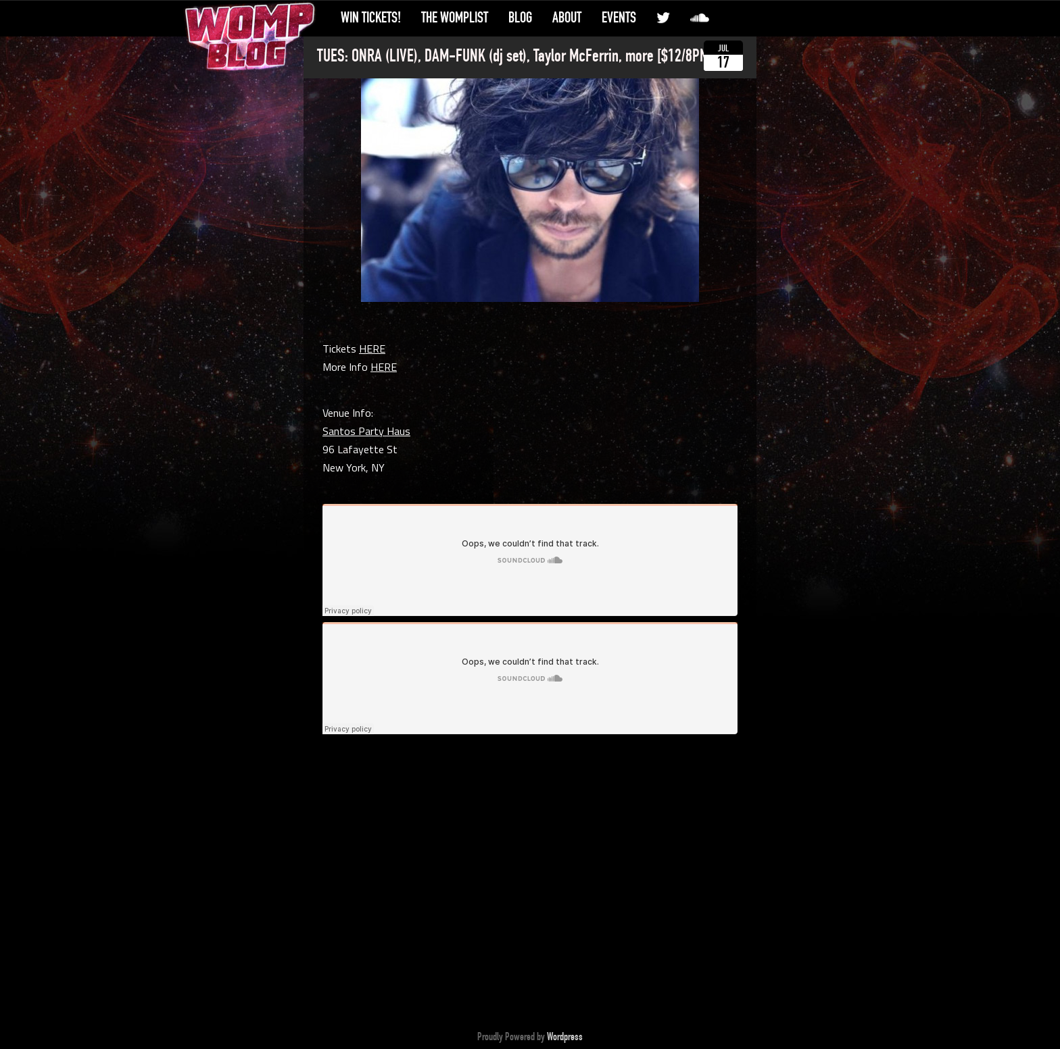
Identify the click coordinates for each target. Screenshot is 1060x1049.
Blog (520, 17)
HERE (372, 348)
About (566, 17)
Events (619, 17)
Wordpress (565, 1036)
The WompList (454, 17)
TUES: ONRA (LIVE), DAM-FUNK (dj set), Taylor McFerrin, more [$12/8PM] (515, 56)
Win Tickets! (371, 17)
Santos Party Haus (366, 431)
